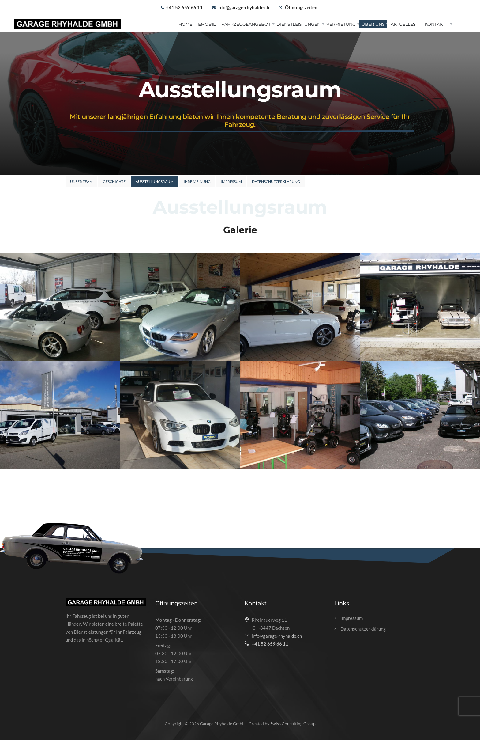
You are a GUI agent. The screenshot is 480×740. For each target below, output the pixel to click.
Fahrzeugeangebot (246, 24)
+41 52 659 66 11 (184, 7)
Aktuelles (403, 24)
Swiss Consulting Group (293, 723)
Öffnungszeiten (301, 7)
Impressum (231, 181)
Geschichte (114, 181)
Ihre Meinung (197, 181)
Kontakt (435, 24)
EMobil (207, 24)
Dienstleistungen (298, 24)
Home (185, 24)
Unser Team (81, 181)
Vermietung (341, 24)
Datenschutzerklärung (276, 181)
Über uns (373, 24)
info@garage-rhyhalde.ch (243, 7)
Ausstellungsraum (155, 181)
